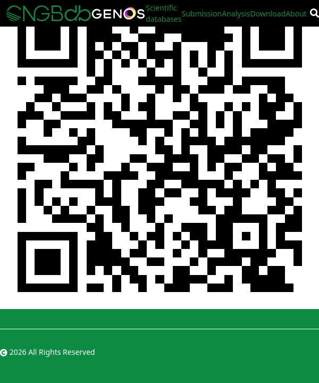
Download (268, 14)
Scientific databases (163, 13)
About (296, 14)
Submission (201, 14)
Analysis (236, 14)
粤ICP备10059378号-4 (281, 352)
